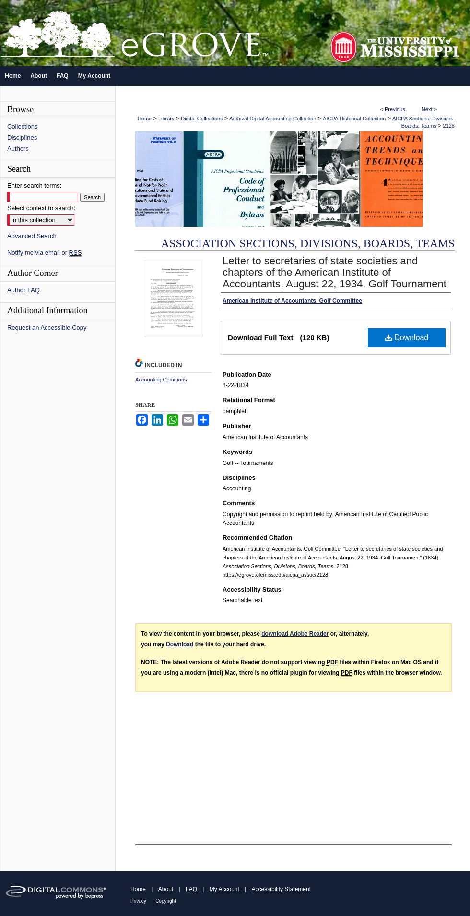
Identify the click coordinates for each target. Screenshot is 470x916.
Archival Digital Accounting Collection (272, 118)
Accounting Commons (161, 379)
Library (166, 118)
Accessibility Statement (281, 889)
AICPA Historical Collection (354, 118)
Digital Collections (202, 118)
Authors (18, 148)
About (165, 889)
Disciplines (22, 137)
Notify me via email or (44, 252)
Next (427, 109)
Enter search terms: (34, 185)
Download (407, 337)
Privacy (138, 901)
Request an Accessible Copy (46, 327)
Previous (395, 109)
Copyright (165, 901)
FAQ (191, 889)
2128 (449, 126)
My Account (224, 889)
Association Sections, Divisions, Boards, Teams (308, 243)
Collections (22, 126)
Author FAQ (23, 290)
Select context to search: (41, 208)
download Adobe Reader (295, 633)
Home (145, 118)
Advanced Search (32, 235)
